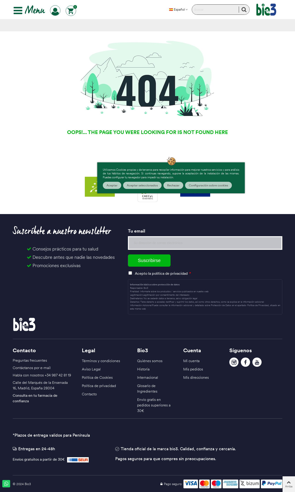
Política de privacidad (99, 385)
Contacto (89, 394)
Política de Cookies (97, 377)
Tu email (136, 231)
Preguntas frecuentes (30, 360)
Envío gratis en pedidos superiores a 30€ (154, 405)
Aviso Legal (91, 369)
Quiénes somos (149, 360)
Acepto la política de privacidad (161, 273)
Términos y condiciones (101, 360)
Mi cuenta (191, 360)
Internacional (147, 377)
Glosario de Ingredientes (147, 388)
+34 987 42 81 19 (58, 375)
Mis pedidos (193, 369)
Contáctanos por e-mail (32, 367)
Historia (143, 369)
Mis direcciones (196, 377)
